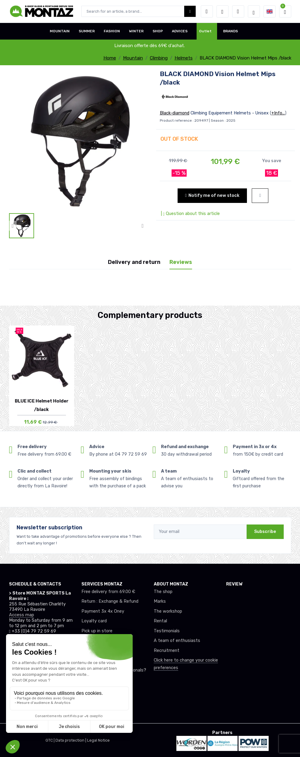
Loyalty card (94, 621)
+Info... (278, 113)
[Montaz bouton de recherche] (190, 11)
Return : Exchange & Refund (109, 601)
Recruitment (166, 650)
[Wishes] (222, 11)
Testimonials (167, 631)
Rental (160, 621)
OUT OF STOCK (179, 139)
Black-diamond (174, 113)
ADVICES (180, 31)
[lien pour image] (78, 140)
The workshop (168, 611)
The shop (163, 591)
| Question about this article (190, 213)
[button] (207, 11)
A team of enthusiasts (177, 640)
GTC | (50, 740)
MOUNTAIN (60, 31)
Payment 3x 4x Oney (102, 611)
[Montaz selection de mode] (254, 11)
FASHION (112, 31)
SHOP (158, 31)
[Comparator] (238, 11)
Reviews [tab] (180, 262)
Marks (160, 601)
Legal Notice (98, 740)
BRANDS (230, 31)
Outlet (205, 31)
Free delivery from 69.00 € (108, 591)
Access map (21, 614)
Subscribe (265, 531)
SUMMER (87, 31)
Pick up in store (96, 631)
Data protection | (71, 740)
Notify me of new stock (212, 195)
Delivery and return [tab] (134, 262)
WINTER (136, 31)
